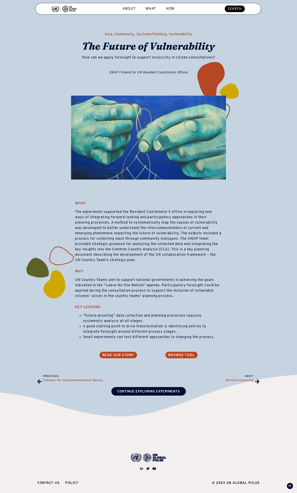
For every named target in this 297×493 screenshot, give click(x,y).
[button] (235, 9)
